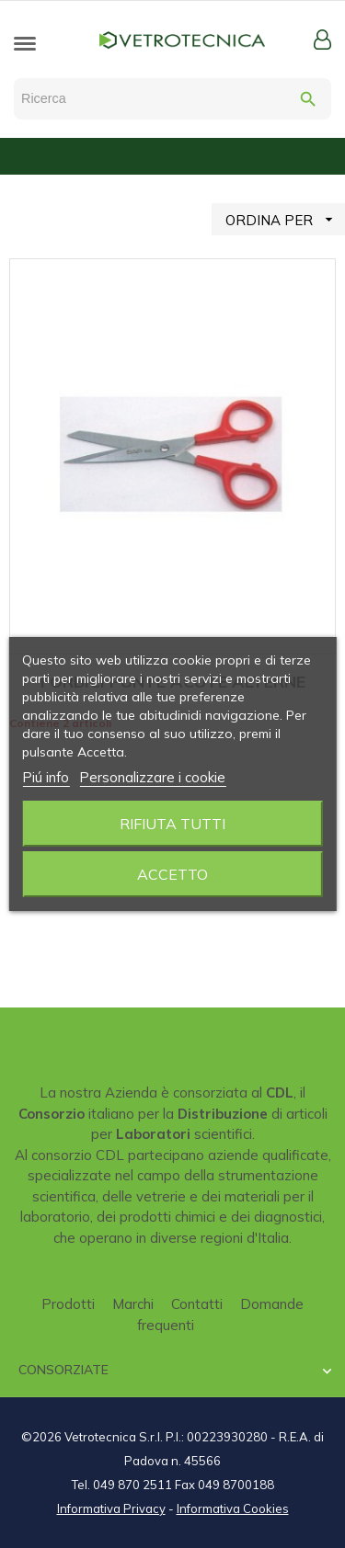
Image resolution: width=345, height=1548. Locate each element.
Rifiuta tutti (172, 823)
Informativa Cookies (233, 1508)
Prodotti (68, 1304)
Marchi (133, 1304)
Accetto (172, 874)
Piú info (45, 777)
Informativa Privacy (111, 1508)
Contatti (197, 1304)
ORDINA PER (285, 219)
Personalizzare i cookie (152, 777)
